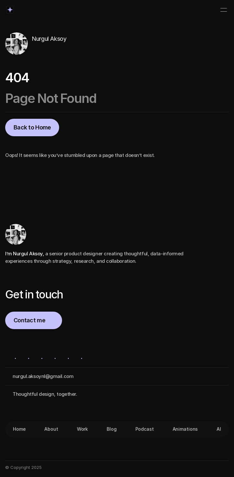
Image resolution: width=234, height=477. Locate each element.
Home (19, 429)
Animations (185, 429)
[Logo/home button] (10, 10)
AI (219, 429)
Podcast (144, 429)
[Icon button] (35, 48)
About (51, 429)
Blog (111, 429)
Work (82, 429)
